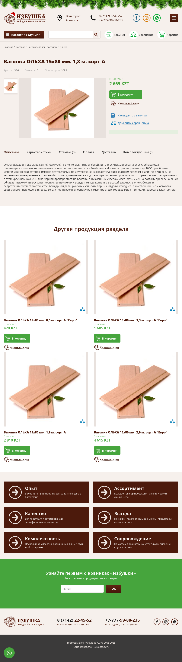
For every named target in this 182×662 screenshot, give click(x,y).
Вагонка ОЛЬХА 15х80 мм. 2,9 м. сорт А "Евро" (130, 432)
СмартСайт (101, 646)
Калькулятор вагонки (132, 115)
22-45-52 (74, 620)
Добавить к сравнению (133, 123)
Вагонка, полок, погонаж (42, 47)
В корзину (125, 94)
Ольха (63, 47)
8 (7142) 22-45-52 (111, 16)
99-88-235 (122, 620)
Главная (8, 47)
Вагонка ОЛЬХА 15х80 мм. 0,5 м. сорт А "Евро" (40, 320)
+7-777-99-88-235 (111, 20)
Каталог (20, 47)
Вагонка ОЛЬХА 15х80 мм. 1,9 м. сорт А (35, 432)
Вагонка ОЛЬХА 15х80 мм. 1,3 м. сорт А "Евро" (130, 320)
